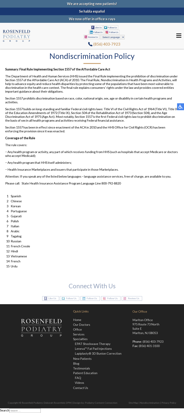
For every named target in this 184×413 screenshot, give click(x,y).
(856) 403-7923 (106, 44)
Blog (76, 363)
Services (78, 334)
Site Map (133, 402)
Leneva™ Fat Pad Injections (93, 348)
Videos (79, 382)
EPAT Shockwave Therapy (92, 344)
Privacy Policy (168, 402)
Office (77, 329)
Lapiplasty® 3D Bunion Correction (98, 353)
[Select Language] (112, 37)
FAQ (78, 378)
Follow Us (112, 27)
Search (4, 410)
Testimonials (81, 368)
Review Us (93, 37)
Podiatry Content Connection (101, 402)
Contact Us (80, 388)
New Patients (82, 358)
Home (77, 320)
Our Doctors (81, 324)
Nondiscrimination (150, 402)
